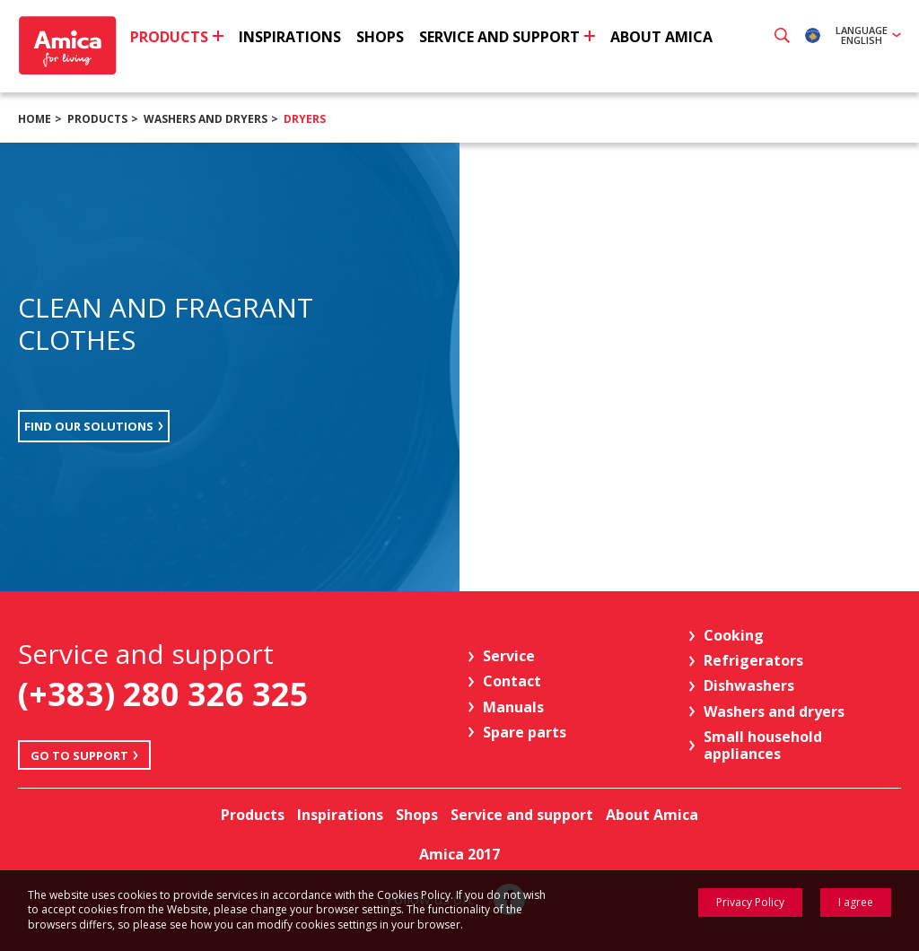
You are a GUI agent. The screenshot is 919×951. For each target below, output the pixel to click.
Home (34, 119)
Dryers (305, 119)
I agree (855, 902)
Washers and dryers (205, 119)
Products (97, 119)
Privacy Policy (750, 902)
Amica (69, 45)
